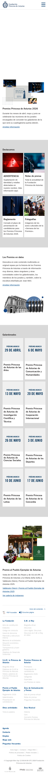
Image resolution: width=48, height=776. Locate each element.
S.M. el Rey (29, 621)
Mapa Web (32, 750)
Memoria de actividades (11, 640)
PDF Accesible (12, 613)
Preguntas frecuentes (32, 700)
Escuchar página (26, 612)
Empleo (6, 736)
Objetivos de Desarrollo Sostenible (11, 653)
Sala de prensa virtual (32, 695)
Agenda (6, 728)
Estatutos (6, 628)
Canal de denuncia (10, 633)
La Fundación (8, 621)
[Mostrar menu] (43, 4)
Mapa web (7, 740)
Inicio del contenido (37, 609)
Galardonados (9, 334)
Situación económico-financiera (11, 644)
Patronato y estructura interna (11, 637)
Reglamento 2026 (31, 674)
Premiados (28, 667)
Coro (26, 715)
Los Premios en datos (13, 257)
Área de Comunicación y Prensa (33, 689)
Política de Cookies (24, 755)
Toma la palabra (9, 712)
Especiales (28, 679)
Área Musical (29, 707)
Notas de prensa (30, 697)
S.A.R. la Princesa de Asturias (12, 661)
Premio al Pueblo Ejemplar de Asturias (22, 569)
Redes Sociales (31, 753)
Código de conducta (10, 630)
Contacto (6, 732)
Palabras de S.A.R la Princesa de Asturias (10, 670)
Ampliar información (11, 127)
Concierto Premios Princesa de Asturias (32, 718)
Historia (27, 712)
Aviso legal (14, 750)
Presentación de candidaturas (30, 670)
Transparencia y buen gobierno (11, 649)
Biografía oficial (30, 625)
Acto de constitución (10, 625)
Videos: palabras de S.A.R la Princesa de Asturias (10, 676)
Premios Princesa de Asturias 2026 (20, 108)
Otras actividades (10, 707)
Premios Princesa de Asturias (33, 661)
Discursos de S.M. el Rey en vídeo (33, 634)
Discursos (27, 628)
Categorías (28, 677)
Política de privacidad (16, 753)
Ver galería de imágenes (13, 595)
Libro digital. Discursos (32, 630)
